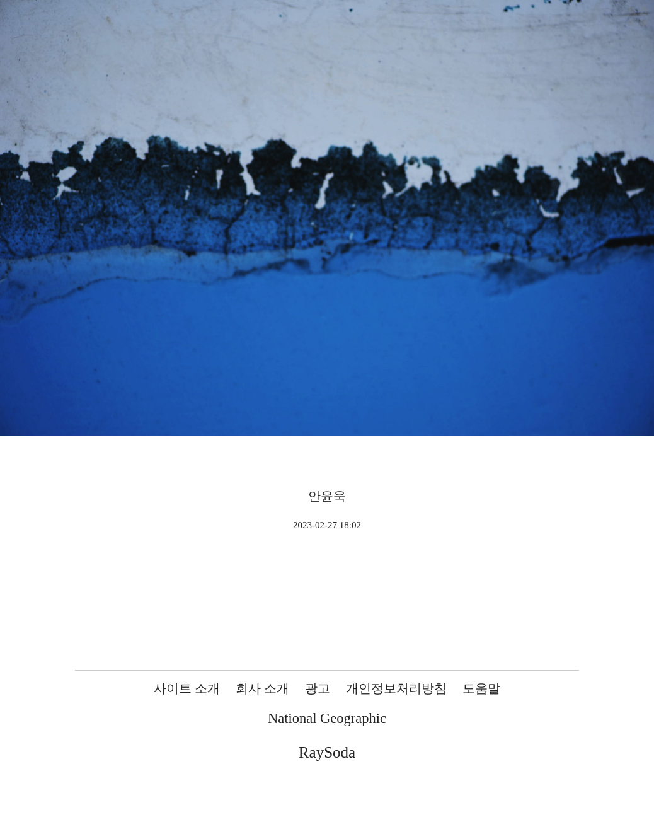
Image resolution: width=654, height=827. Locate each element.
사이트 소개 (187, 688)
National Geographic (327, 718)
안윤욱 (327, 496)
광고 (317, 688)
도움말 (481, 688)
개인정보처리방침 (396, 688)
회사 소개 (262, 688)
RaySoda (327, 752)
